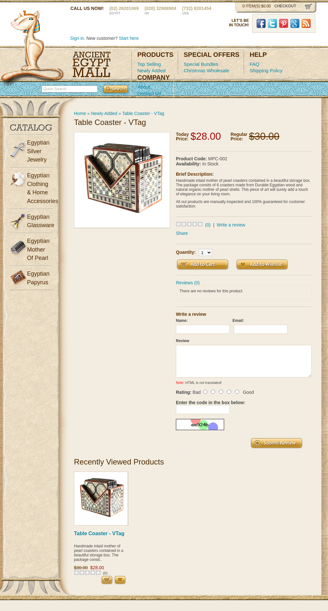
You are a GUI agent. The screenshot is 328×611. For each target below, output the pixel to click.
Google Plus (294, 23)
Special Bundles (201, 64)
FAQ (254, 64)
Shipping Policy (266, 70)
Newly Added (151, 70)
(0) (208, 224)
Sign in (77, 38)
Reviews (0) (188, 282)
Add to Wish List (262, 264)
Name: (182, 320)
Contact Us (149, 93)
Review (182, 341)
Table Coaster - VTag (143, 113)
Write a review (231, 224)
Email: (238, 320)
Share (182, 233)
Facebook (261, 23)
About (143, 87)
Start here (129, 38)
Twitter (272, 23)
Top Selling (149, 64)
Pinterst (283, 23)
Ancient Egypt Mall (91, 64)
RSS (306, 23)
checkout (285, 6)
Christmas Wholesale (206, 70)
